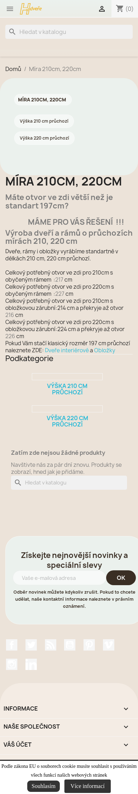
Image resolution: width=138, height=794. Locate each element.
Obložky (104, 350)
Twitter (31, 645)
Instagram (11, 664)
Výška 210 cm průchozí (44, 121)
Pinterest (89, 645)
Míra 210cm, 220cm (42, 99)
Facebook (11, 645)
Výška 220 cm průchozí (44, 138)
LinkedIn (31, 664)
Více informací (87, 786)
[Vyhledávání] (69, 32)
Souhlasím (43, 786)
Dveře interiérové (67, 350)
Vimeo (108, 645)
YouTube (69, 645)
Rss (50, 645)
